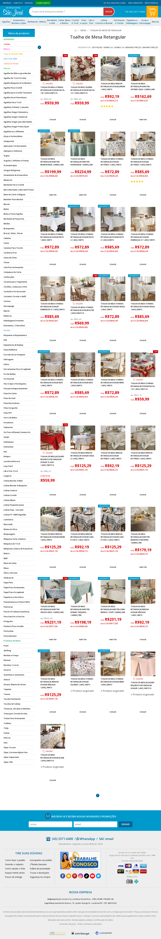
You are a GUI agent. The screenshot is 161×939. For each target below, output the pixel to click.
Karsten (143, 119)
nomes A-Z (108, 47)
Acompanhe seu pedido (41, 860)
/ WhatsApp (85, 839)
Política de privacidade (40, 868)
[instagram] (80, 875)
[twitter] (98, 875)
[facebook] (62, 875)
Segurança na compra (40, 877)
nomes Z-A (119, 47)
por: (42, 104)
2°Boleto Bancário (38, 864)
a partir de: (45, 476)
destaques (97, 47)
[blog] (68, 875)
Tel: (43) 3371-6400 (135, 11)
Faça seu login (118, 3)
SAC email (106, 839)
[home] (13, 11)
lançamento (134, 56)
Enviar (126, 824)
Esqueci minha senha (15, 872)
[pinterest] (74, 875)
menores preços (133, 47)
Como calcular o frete (15, 868)
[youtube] (92, 875)
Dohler (53, 119)
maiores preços (150, 47)
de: (42, 99)
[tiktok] (86, 875)
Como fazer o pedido (15, 860)
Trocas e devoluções (39, 872)
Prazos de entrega (13, 877)
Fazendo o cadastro (14, 864)
